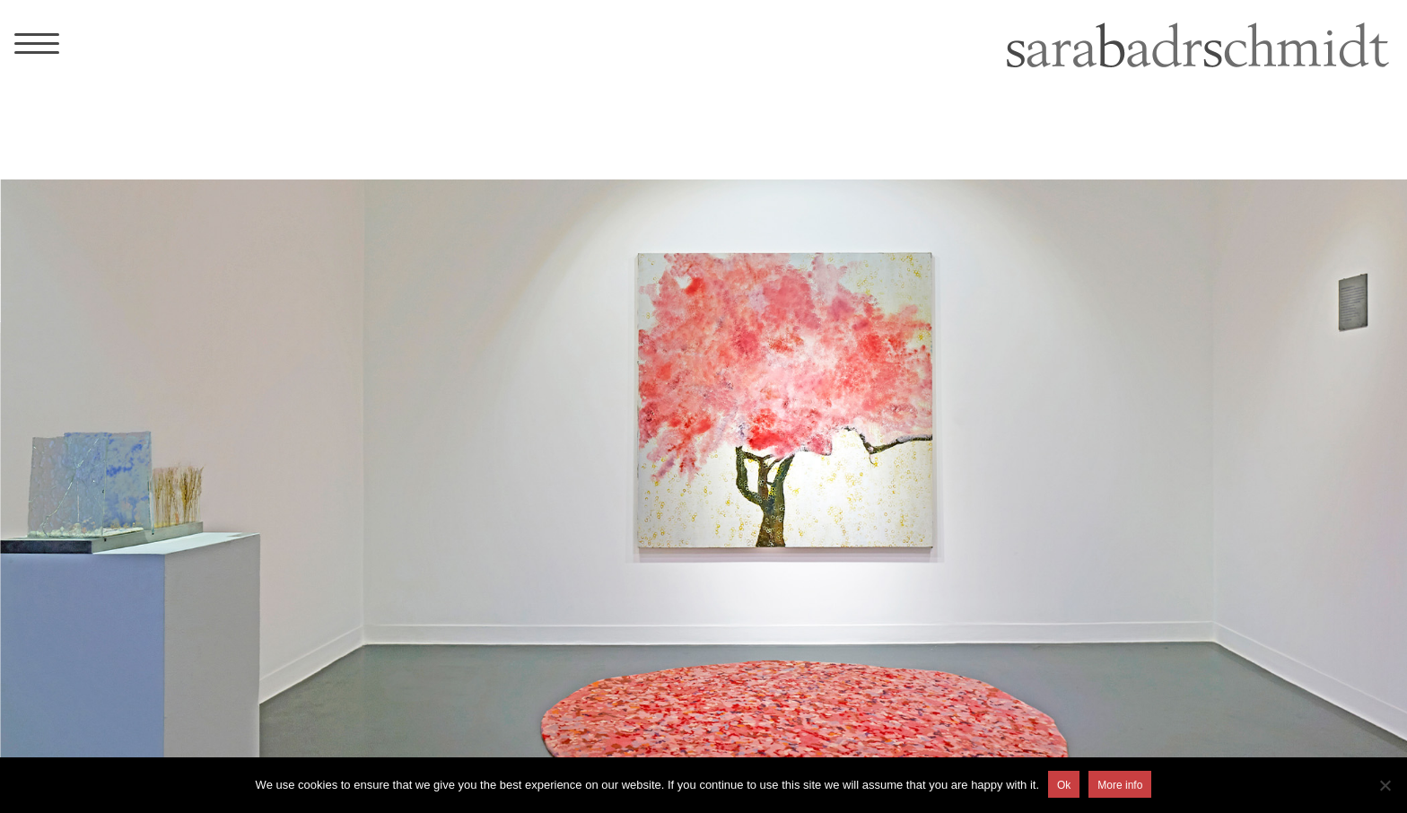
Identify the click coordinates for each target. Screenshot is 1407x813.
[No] (1385, 785)
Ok (1064, 785)
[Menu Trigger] (36, 42)
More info (1119, 785)
